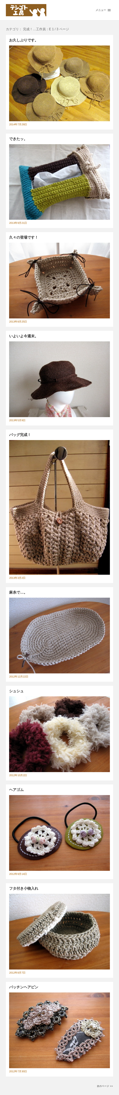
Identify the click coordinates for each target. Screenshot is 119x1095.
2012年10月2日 (18, 775)
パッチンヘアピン (23, 987)
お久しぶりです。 (23, 40)
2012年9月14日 (18, 874)
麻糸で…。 (18, 592)
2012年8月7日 (17, 972)
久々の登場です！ (23, 237)
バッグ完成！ (20, 435)
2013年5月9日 (17, 420)
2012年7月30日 (18, 1071)
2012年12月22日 (18, 676)
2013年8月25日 (18, 321)
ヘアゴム (16, 790)
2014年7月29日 (18, 124)
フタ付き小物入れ (23, 888)
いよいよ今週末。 (23, 336)
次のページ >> (105, 1086)
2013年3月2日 (17, 578)
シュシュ (16, 691)
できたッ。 (18, 139)
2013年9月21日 (18, 223)
